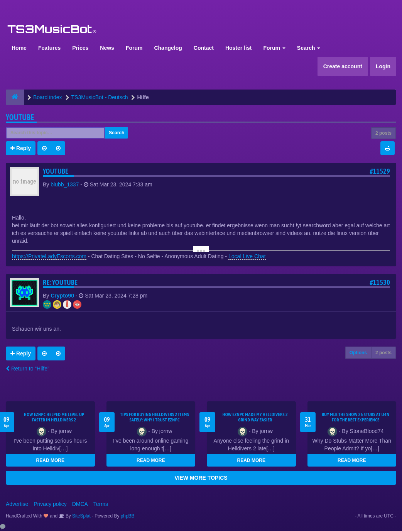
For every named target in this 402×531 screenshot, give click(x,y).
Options (358, 352)
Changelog (168, 48)
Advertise (17, 504)
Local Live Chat (247, 256)
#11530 (380, 282)
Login (383, 66)
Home (19, 48)
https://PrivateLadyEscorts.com (49, 256)
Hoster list (238, 48)
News (107, 48)
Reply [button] (20, 148)
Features (49, 48)
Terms (100, 504)
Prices (80, 48)
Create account (342, 66)
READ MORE (50, 460)
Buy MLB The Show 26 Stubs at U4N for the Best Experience (356, 417)
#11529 (380, 171)
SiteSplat (81, 516)
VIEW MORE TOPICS (200, 478)
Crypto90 (62, 296)
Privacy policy (50, 504)
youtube (20, 117)
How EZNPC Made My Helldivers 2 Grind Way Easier (255, 417)
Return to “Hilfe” (27, 368)
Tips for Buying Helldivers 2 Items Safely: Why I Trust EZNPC (154, 417)
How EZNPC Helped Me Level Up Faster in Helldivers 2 (54, 417)
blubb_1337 (65, 184)
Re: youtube (60, 282)
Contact (204, 48)
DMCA (80, 504)
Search (309, 48)
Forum (134, 48)
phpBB (128, 516)
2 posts (383, 133)
